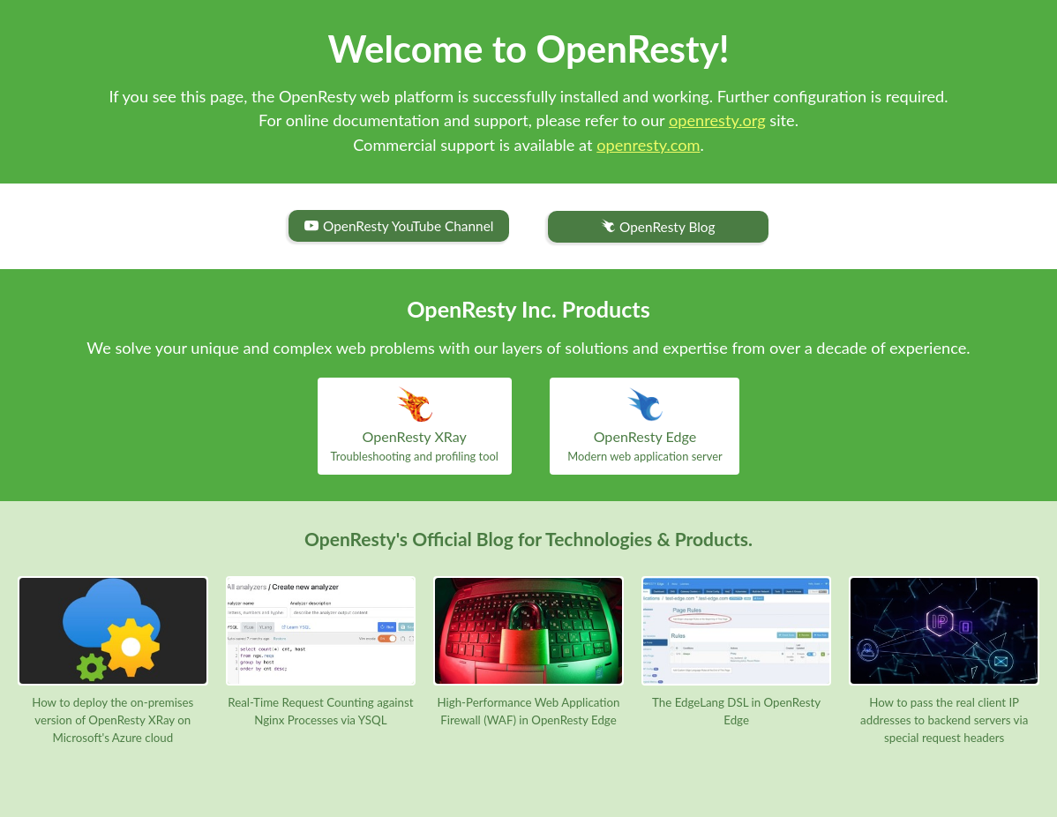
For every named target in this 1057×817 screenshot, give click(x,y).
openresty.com (648, 144)
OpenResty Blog (658, 227)
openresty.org (717, 120)
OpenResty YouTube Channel (398, 226)
